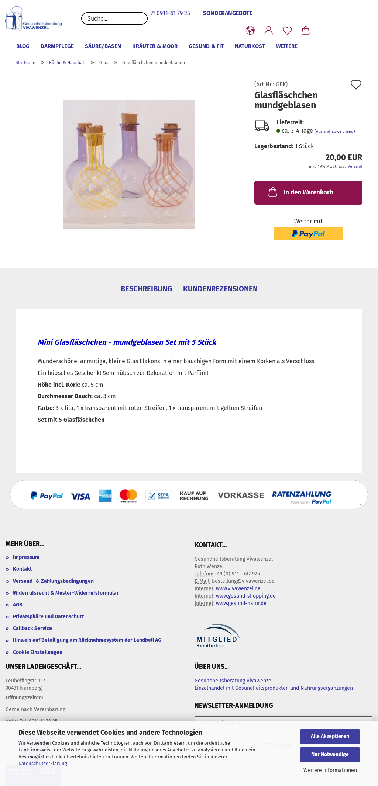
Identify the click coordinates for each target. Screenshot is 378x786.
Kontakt (22, 569)
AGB (18, 605)
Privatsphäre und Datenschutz (48, 616)
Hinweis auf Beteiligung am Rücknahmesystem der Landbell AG (87, 640)
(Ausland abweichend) (335, 131)
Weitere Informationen (330, 770)
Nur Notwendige (330, 754)
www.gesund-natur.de (241, 603)
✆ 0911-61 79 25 (170, 13)
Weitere (287, 46)
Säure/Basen (103, 46)
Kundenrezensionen (220, 288)
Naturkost (250, 46)
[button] (250, 31)
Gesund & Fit (206, 46)
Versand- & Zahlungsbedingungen (53, 581)
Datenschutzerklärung (42, 763)
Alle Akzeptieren (330, 736)
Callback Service (32, 628)
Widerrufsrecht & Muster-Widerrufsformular (66, 593)
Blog (23, 46)
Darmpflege (57, 46)
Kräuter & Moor (155, 46)
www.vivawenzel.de (238, 588)
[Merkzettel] (287, 31)
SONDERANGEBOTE (227, 13)
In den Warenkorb (300, 192)
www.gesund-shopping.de (246, 596)
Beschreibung (146, 288)
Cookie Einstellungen (37, 652)
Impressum (26, 557)
